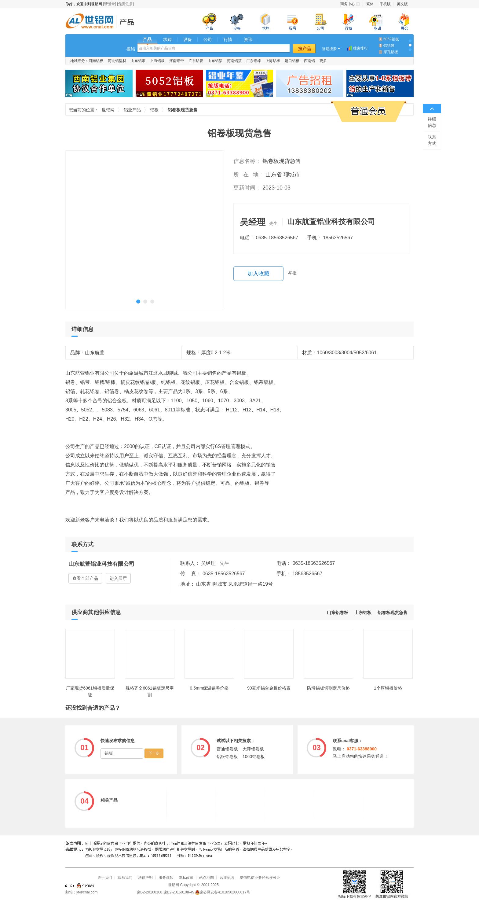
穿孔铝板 (390, 52)
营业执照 (227, 877)
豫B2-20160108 (149, 892)
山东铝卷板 (337, 612)
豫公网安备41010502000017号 (222, 892)
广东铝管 (195, 61)
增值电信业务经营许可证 (260, 877)
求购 (167, 39)
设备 (187, 39)
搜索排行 (360, 48)
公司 (207, 39)
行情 (228, 39)
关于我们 (104, 877)
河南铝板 (96, 61)
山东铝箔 (215, 61)
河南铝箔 (234, 61)
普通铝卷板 (227, 748)
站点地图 (206, 877)
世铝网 (91, 21)
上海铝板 (157, 61)
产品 (147, 39)
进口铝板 (292, 61)
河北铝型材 (117, 61)
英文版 (402, 4)
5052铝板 (391, 39)
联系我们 (125, 877)
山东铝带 (138, 61)
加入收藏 (258, 274)
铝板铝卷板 (227, 756)
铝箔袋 (388, 45)
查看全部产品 (85, 578)
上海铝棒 (272, 61)
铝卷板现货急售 (393, 612)
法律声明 (145, 877)
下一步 (153, 753)
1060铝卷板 (254, 756)
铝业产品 (128, 21)
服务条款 (166, 877)
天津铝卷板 (253, 748)
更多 (323, 61)
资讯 (248, 39)
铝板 (154, 109)
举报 (292, 273)
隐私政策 (186, 877)
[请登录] (109, 4)
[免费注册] (125, 4)
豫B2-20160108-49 (178, 892)
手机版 (385, 4)
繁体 (370, 4)
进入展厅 (118, 578)
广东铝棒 (253, 61)
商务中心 (347, 4)
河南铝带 (176, 61)
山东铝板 (362, 612)
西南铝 (309, 61)
